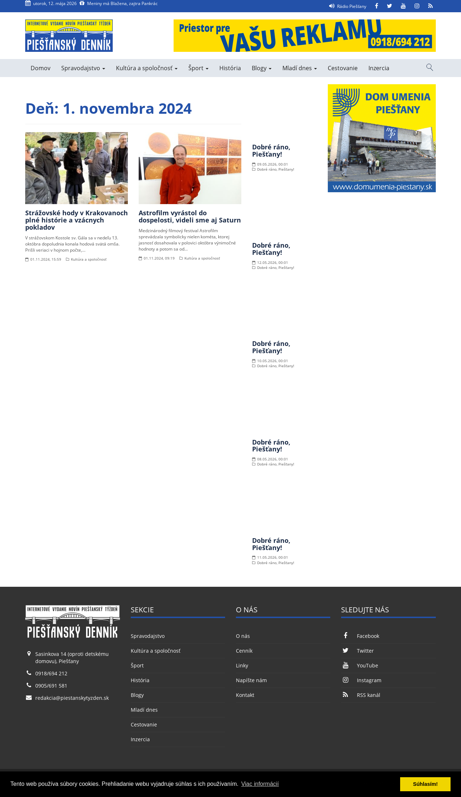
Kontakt (245, 695)
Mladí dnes (299, 68)
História (230, 68)
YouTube (359, 665)
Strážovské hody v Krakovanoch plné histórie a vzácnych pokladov (76, 219)
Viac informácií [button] (260, 784)
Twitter (357, 650)
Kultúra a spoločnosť (147, 68)
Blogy (262, 68)
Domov (40, 68)
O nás (243, 635)
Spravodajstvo (83, 68)
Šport (198, 68)
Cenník (244, 650)
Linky (242, 665)
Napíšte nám (251, 680)
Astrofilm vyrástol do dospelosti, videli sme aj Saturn (190, 216)
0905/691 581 (51, 685)
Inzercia (378, 68)
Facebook (360, 635)
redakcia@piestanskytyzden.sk (72, 697)
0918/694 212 (51, 673)
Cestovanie (343, 68)
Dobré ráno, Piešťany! (271, 150)
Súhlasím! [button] (425, 784)
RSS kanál (360, 695)
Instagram (361, 680)
